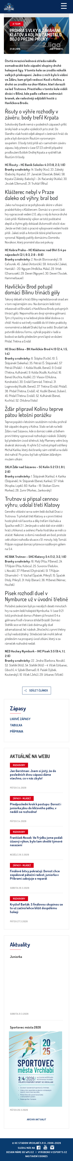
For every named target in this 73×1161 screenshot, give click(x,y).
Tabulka (16, 725)
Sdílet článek (38, 690)
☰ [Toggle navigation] (63, 6)
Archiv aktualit (36, 1119)
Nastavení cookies (36, 1156)
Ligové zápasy (20, 719)
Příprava (16, 731)
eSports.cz (60, 1152)
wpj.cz (30, 1152)
